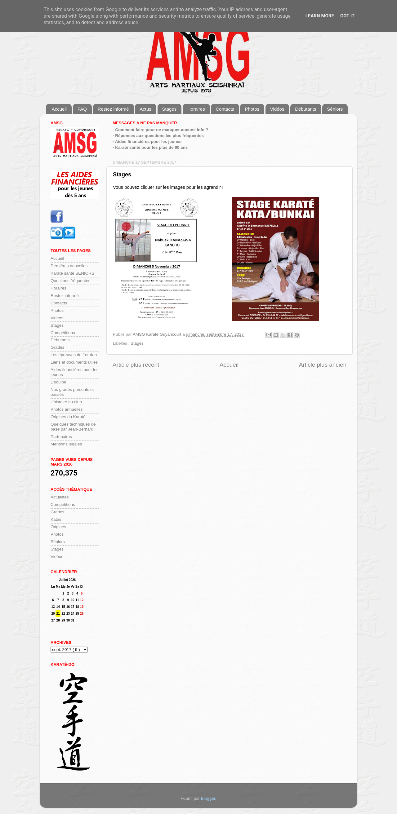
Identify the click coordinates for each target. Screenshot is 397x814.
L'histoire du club (66, 402)
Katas (56, 519)
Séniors (335, 109)
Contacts (225, 109)
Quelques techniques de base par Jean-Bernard (73, 426)
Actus (145, 109)
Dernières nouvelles (69, 265)
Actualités (60, 497)
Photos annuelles (67, 409)
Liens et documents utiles (74, 362)
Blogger (208, 798)
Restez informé (113, 109)
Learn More (320, 16)
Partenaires (61, 436)
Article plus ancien (322, 364)
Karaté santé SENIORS (72, 273)
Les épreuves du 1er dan (74, 354)
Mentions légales (66, 444)
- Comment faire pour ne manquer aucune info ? (160, 129)
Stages (169, 109)
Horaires (196, 109)
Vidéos (277, 109)
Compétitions (63, 332)
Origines (58, 526)
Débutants (305, 109)
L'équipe (58, 382)
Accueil (59, 109)
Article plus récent (136, 364)
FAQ (82, 109)
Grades (57, 347)
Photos (252, 109)
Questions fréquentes (70, 280)
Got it (347, 16)
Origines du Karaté (68, 416)
